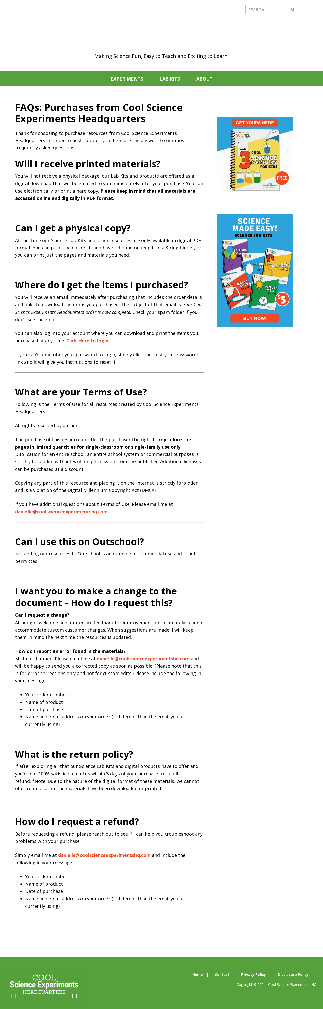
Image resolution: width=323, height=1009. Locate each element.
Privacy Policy (253, 967)
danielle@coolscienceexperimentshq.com (61, 504)
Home (197, 967)
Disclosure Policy (293, 967)
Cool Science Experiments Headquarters (161, 29)
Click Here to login (87, 333)
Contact (222, 967)
